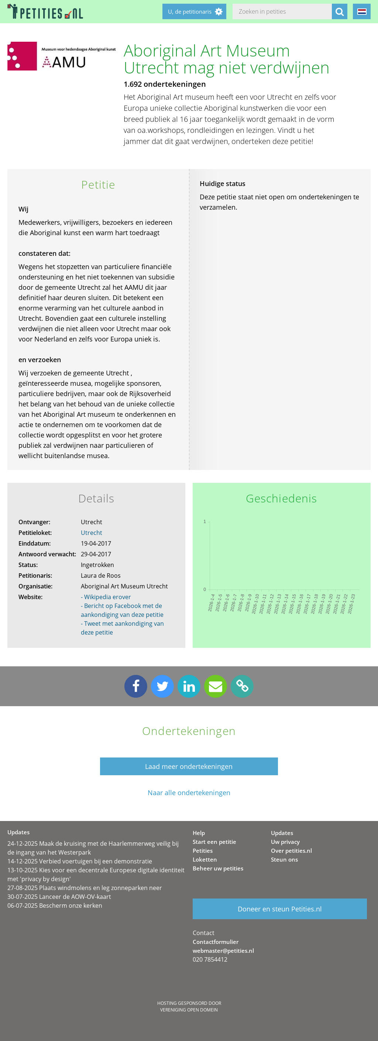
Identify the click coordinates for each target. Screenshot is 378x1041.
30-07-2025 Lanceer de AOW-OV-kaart (59, 897)
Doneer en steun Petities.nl (280, 908)
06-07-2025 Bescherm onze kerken (54, 905)
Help (199, 832)
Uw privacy (285, 841)
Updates (282, 832)
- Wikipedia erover (106, 597)
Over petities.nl (291, 850)
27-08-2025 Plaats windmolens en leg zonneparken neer (84, 888)
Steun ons (284, 859)
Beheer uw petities (218, 868)
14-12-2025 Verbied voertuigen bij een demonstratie (79, 861)
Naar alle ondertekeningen (189, 793)
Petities (203, 850)
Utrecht (91, 533)
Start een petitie (214, 841)
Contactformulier (215, 941)
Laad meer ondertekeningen (189, 766)
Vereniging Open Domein (189, 1010)
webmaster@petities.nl (223, 950)
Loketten (205, 859)
